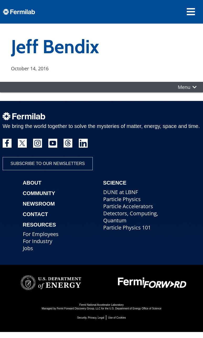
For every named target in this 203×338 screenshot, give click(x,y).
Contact (35, 214)
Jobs (28, 248)
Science (115, 183)
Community (39, 193)
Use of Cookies (117, 317)
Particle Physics (122, 199)
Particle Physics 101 (127, 227)
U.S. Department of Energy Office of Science (135, 308)
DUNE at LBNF (120, 192)
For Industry (37, 241)
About (32, 183)
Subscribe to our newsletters (48, 163)
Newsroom (39, 204)
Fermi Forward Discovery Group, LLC (78, 308)
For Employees (41, 234)
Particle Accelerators (128, 206)
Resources (39, 225)
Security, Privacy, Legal (90, 317)
